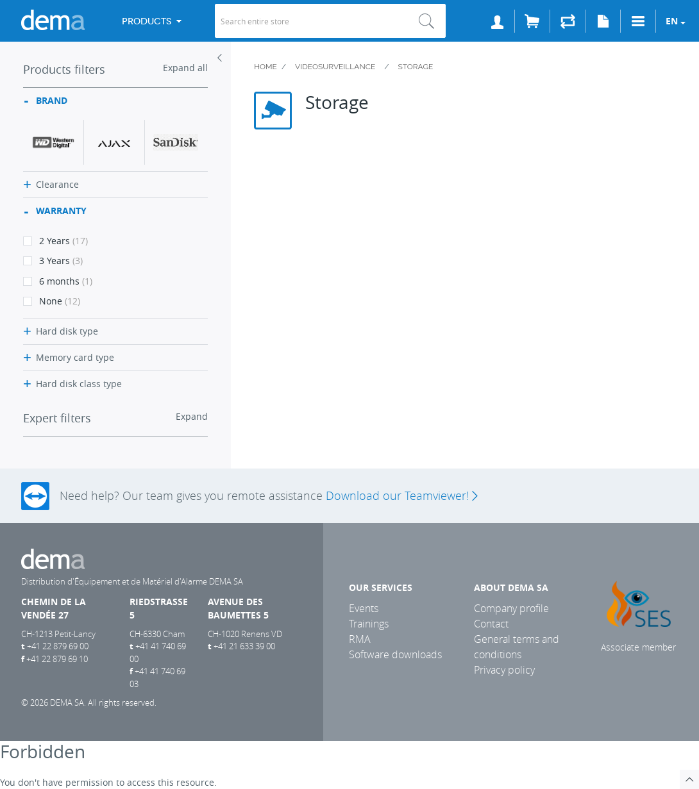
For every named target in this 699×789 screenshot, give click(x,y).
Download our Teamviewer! (401, 495)
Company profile (511, 608)
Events (363, 608)
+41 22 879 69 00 (57, 646)
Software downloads (395, 654)
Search (426, 21)
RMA (360, 639)
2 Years (55, 241)
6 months (57, 281)
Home (265, 66)
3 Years (53, 260)
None (51, 301)
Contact (491, 624)
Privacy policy (504, 670)
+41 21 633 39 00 (244, 646)
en (672, 21)
